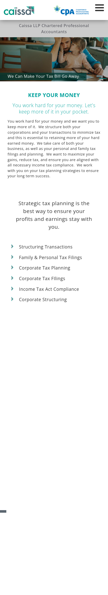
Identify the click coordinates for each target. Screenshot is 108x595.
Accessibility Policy (25, 582)
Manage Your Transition (54, 503)
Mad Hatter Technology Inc (59, 588)
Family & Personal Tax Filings (50, 257)
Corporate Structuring (43, 299)
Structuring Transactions (46, 247)
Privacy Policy (51, 582)
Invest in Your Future (54, 485)
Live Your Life (54, 539)
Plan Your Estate (54, 530)
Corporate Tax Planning (44, 268)
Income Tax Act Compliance (49, 289)
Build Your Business (54, 476)
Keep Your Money (54, 512)
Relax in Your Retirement (54, 494)
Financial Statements (54, 521)
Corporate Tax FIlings (42, 278)
